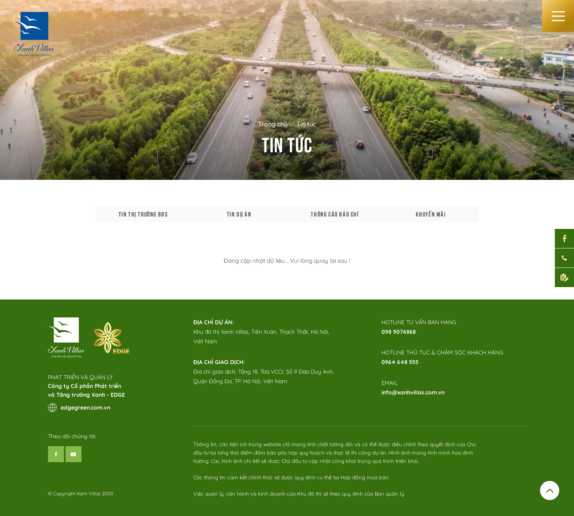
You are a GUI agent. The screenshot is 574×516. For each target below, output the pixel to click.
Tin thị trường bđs (143, 214)
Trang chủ (273, 124)
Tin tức (306, 124)
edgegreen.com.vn (79, 407)
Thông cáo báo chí (335, 214)
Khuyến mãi (431, 214)
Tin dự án (239, 214)
